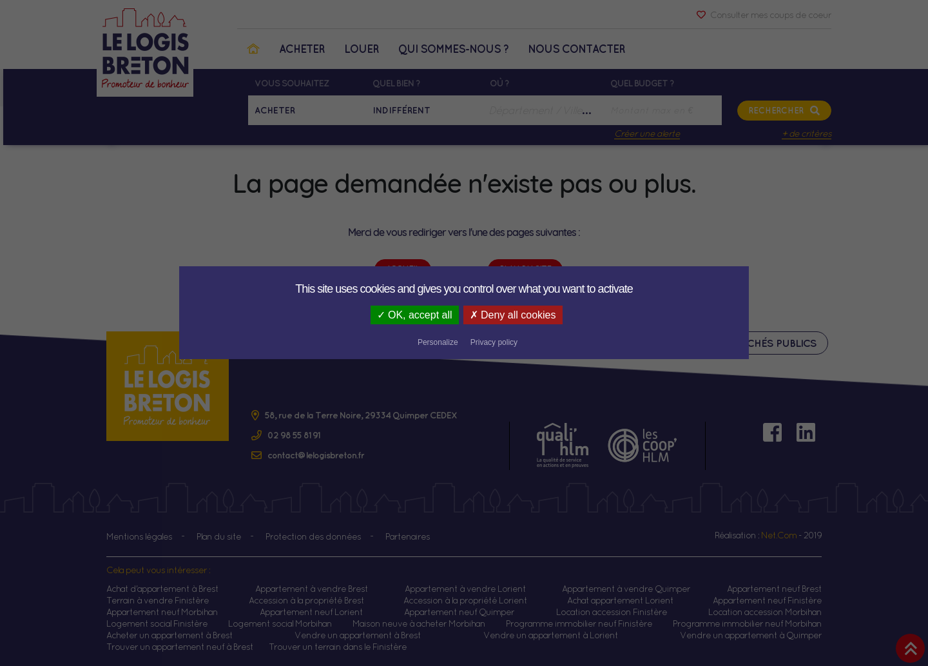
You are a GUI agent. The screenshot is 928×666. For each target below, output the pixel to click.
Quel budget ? (642, 83)
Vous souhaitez (292, 83)
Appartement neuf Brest (774, 588)
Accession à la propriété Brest (306, 600)
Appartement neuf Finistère (767, 600)
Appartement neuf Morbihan (162, 612)
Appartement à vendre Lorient (465, 588)
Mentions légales (139, 536)
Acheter (302, 49)
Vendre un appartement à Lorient (550, 635)
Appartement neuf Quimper (459, 612)
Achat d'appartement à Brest (162, 588)
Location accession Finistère (611, 612)
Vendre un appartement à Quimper (751, 635)
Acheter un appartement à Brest (169, 635)
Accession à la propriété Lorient (465, 600)
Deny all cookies (455, 314)
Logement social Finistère (157, 623)
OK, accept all (354, 314)
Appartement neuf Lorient (311, 612)
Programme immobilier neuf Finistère (579, 623)
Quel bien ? (396, 83)
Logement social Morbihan (280, 623)
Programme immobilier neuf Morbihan (747, 623)
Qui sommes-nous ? (453, 49)
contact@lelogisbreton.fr (315, 455)
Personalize (538, 315)
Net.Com (779, 535)
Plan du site (219, 536)
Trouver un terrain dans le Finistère (338, 647)
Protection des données (313, 536)
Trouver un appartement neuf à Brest (179, 647)
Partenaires (407, 536)
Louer (361, 49)
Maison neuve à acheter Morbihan (419, 623)
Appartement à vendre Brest (311, 588)
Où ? (499, 83)
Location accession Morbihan (765, 612)
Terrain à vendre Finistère (157, 600)
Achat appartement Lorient (620, 600)
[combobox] (543, 110)
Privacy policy (593, 315)
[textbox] (543, 110)
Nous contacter (576, 49)
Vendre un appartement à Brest (358, 635)
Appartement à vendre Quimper (626, 588)
